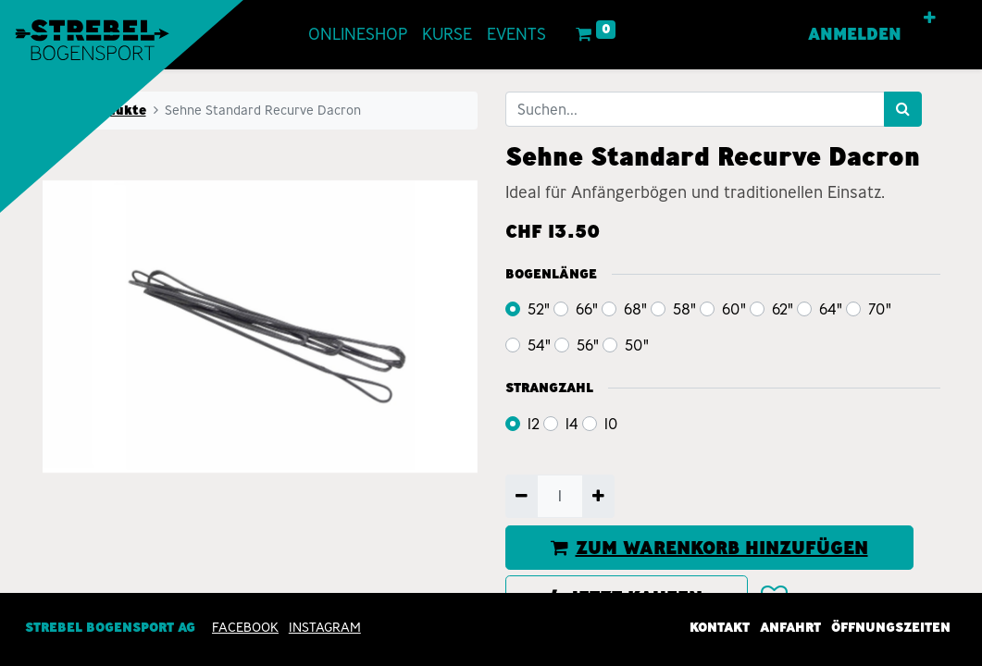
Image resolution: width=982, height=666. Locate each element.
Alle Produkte (100, 110)
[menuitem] (357, 34)
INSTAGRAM (325, 627)
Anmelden (854, 34)
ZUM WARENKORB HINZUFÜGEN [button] (709, 547)
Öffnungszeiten (891, 627)
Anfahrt (790, 627)
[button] (929, 18)
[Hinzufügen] (598, 496)
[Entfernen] (521, 496)
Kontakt (720, 627)
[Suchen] (903, 109)
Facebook (245, 627)
